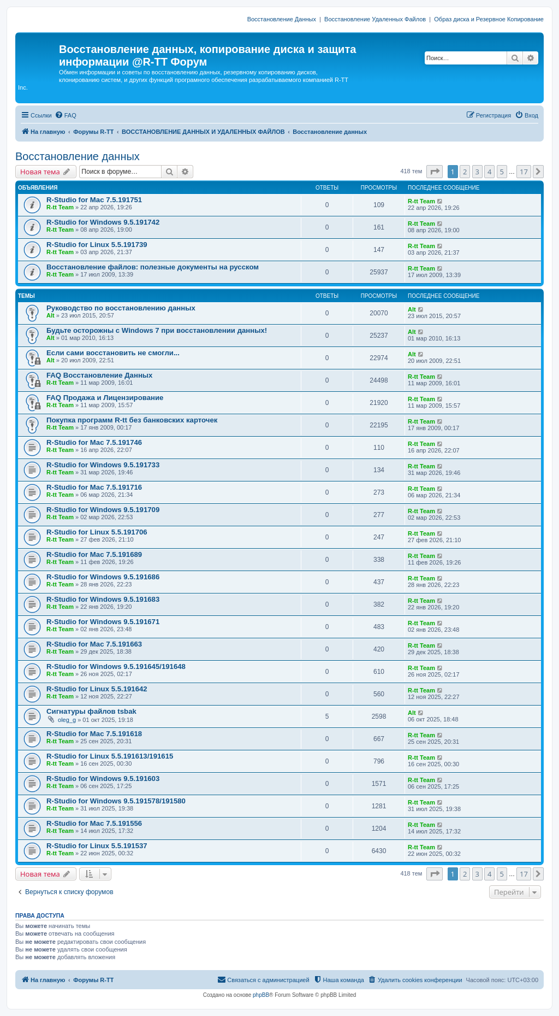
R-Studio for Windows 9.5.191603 (102, 778)
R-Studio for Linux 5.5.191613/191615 (109, 756)
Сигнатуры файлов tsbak (91, 711)
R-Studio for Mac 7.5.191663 (94, 644)
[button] (434, 171)
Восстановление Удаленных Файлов (375, 19)
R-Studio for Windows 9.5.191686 (102, 577)
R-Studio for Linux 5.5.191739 (96, 244)
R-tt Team (60, 207)
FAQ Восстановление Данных (99, 375)
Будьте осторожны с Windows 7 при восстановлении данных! (156, 330)
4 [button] (489, 172)
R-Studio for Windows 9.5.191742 (102, 222)
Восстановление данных (77, 156)
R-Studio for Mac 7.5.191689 (94, 554)
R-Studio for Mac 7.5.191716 (94, 487)
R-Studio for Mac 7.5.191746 (94, 442)
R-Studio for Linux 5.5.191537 (96, 846)
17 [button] (524, 172)
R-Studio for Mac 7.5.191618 (94, 734)
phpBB (261, 995)
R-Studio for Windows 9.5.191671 (102, 622)
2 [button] (465, 172)
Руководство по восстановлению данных (120, 308)
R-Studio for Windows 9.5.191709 (102, 510)
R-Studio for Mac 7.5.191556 (94, 823)
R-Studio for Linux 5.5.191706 (96, 532)
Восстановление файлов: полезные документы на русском (152, 267)
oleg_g (67, 720)
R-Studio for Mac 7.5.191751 (94, 200)
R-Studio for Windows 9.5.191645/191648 (116, 666)
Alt (50, 315)
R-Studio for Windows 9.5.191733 (102, 465)
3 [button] (477, 172)
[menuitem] (65, 115)
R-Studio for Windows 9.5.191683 (102, 599)
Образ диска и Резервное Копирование (489, 19)
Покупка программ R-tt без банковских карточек (131, 420)
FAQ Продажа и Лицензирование (104, 398)
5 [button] (502, 172)
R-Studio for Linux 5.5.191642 (96, 689)
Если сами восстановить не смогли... (113, 353)
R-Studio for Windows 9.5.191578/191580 (116, 801)
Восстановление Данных (281, 19)
